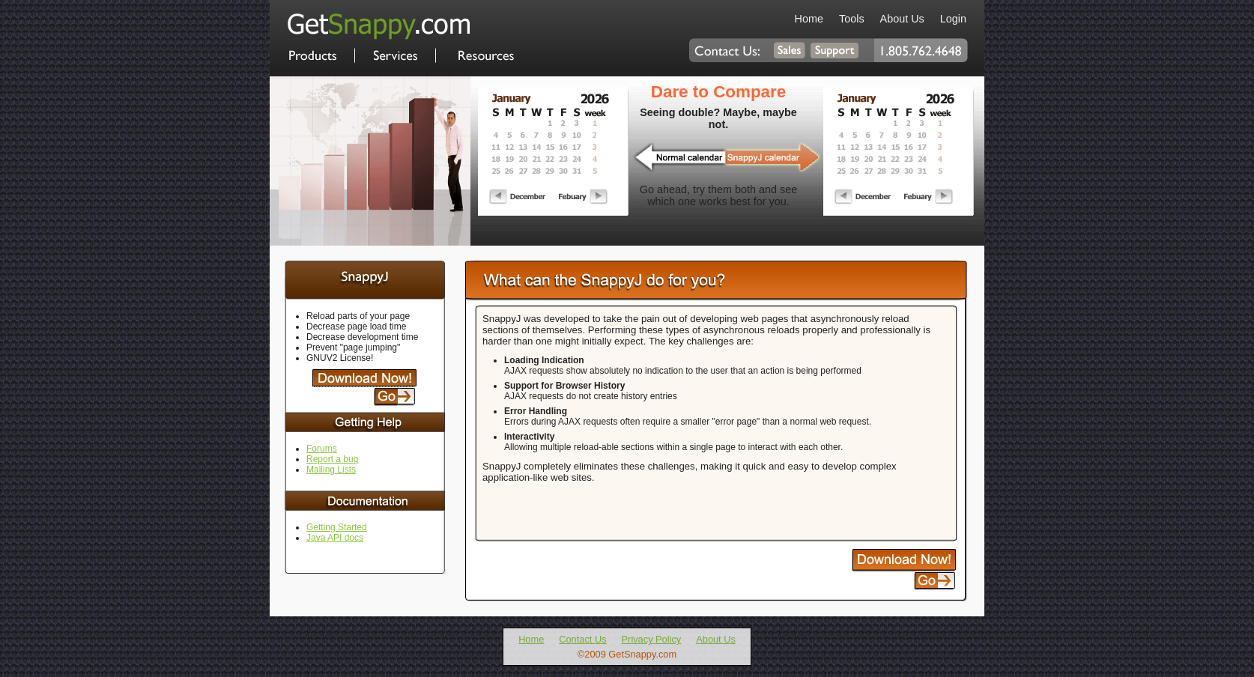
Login (953, 19)
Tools (851, 19)
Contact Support (836, 50)
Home (379, 26)
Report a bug (332, 459)
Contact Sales (789, 50)
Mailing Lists (331, 469)
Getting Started (336, 527)
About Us (902, 19)
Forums (321, 448)
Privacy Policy (652, 639)
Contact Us (582, 639)
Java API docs (334, 537)
